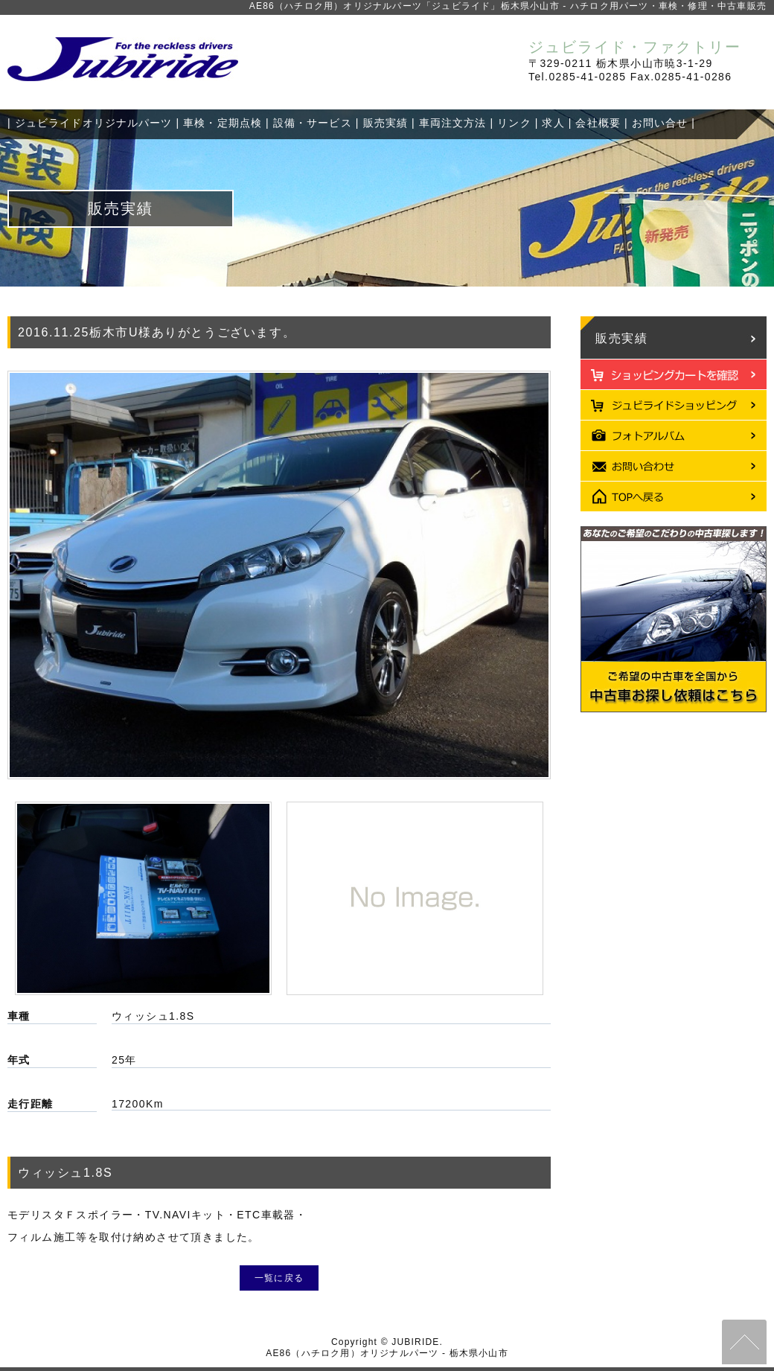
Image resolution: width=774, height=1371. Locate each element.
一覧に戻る (279, 1278)
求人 (553, 123)
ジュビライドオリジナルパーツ (94, 123)
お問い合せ (660, 123)
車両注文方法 (453, 123)
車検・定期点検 (222, 123)
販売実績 (385, 123)
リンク (514, 123)
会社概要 (597, 123)
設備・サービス (312, 123)
